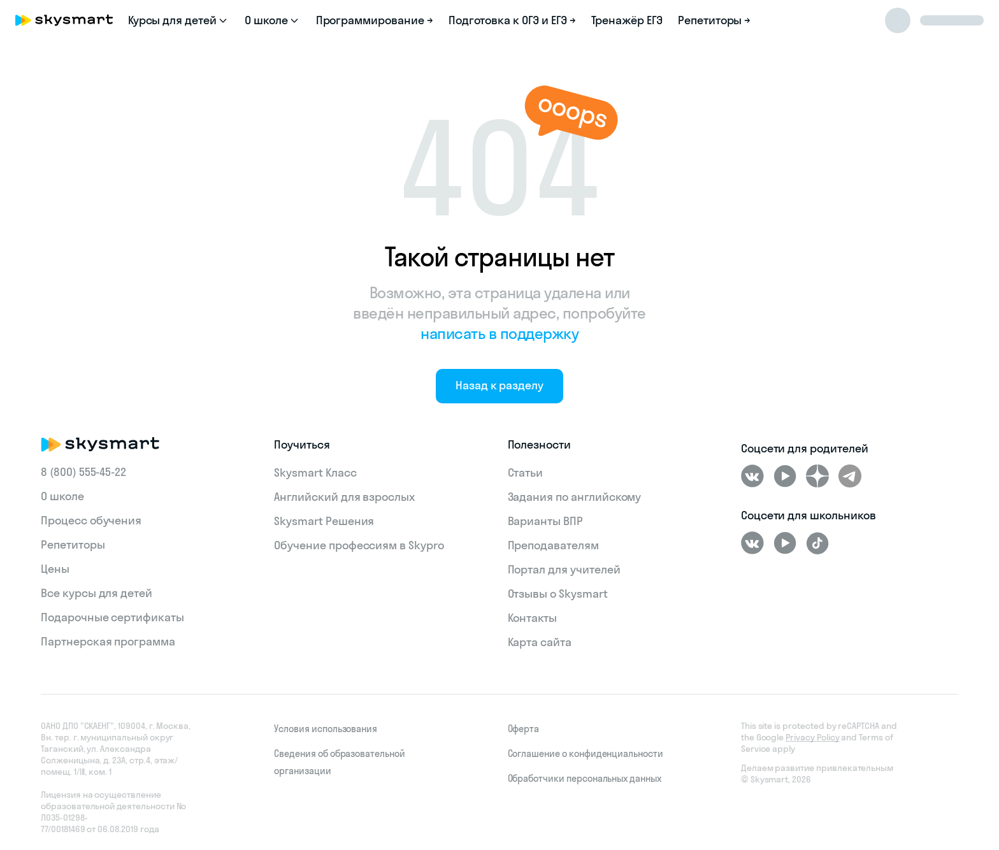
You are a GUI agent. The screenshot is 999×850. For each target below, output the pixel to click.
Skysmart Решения (324, 521)
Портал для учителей (564, 569)
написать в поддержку (499, 333)
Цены (55, 568)
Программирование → (374, 20)
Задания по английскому (575, 496)
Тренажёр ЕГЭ (627, 20)
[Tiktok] (817, 542)
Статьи (525, 472)
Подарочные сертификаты (112, 617)
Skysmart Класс (315, 472)
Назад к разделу (499, 385)
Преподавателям (553, 545)
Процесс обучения (91, 520)
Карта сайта (539, 642)
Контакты (532, 617)
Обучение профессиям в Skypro (359, 545)
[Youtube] (784, 476)
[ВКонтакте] (752, 476)
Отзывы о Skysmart (558, 593)
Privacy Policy (812, 737)
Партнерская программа (108, 641)
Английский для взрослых (344, 496)
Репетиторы (73, 544)
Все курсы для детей (96, 593)
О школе (62, 496)
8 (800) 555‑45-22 (83, 472)
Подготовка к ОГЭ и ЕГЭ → (512, 20)
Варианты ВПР (545, 521)
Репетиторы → (714, 20)
